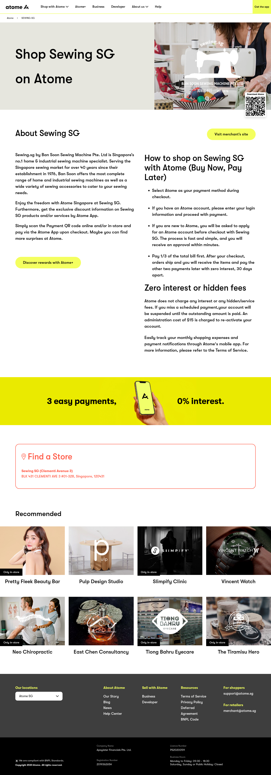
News (107, 708)
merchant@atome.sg (239, 711)
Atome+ (80, 6)
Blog (106, 702)
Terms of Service (193, 696)
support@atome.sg (238, 693)
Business (98, 6)
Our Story (111, 696)
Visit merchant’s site (231, 134)
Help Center (112, 714)
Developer (118, 6)
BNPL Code (190, 719)
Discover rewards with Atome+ (48, 263)
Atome (10, 18)
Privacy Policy (192, 702)
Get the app (262, 6)
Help (158, 6)
